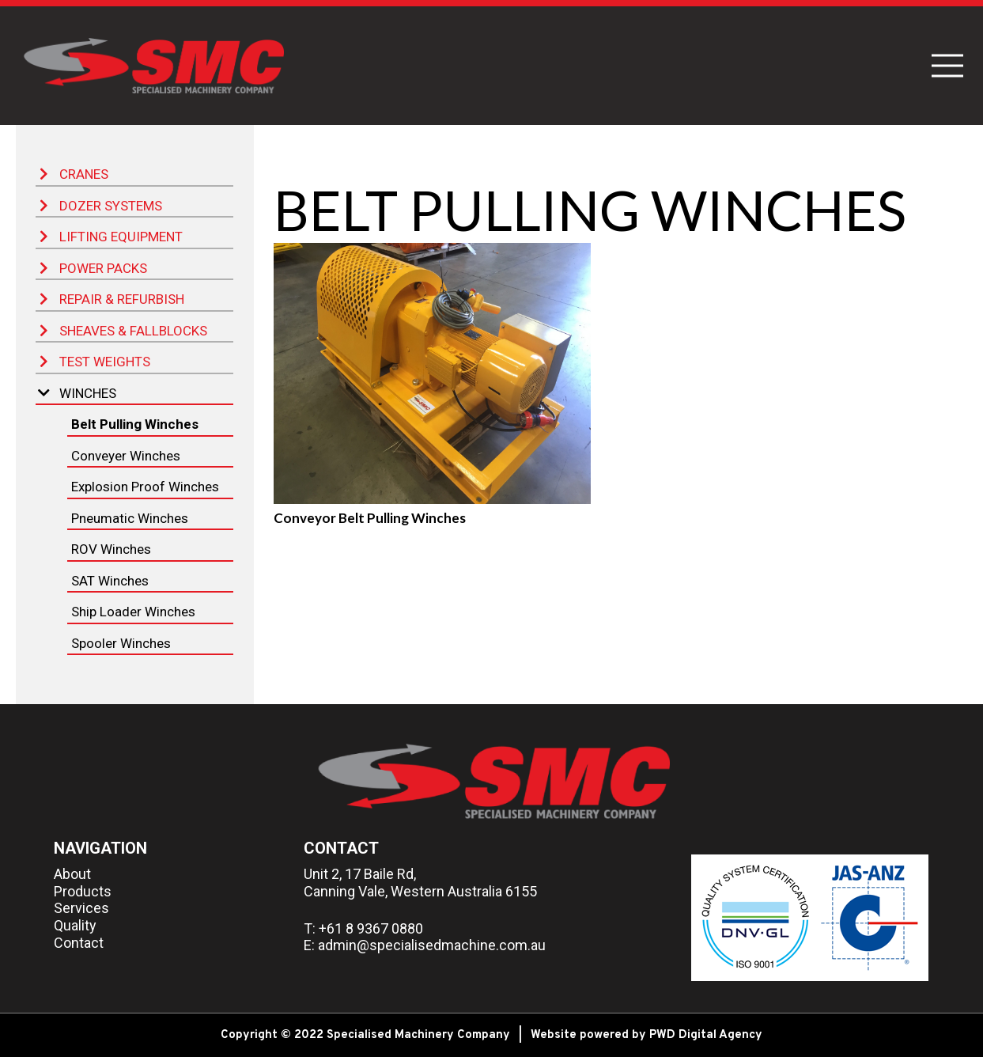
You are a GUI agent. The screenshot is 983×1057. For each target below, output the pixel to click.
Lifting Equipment (111, 236)
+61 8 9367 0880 (371, 928)
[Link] (153, 65)
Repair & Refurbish (112, 299)
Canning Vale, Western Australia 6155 (420, 891)
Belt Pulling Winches (134, 424)
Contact (79, 942)
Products (83, 891)
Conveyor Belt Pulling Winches (370, 518)
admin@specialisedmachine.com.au (432, 945)
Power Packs (93, 268)
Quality (75, 925)
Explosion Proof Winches (145, 486)
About (72, 874)
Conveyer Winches (125, 456)
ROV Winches (111, 549)
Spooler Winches (121, 643)
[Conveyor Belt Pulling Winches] (432, 373)
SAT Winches (110, 581)
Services (81, 908)
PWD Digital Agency (705, 1035)
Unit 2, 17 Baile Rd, (360, 874)
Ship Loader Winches (133, 611)
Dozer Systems (101, 206)
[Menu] (947, 65)
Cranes (74, 174)
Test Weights (95, 361)
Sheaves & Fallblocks (123, 331)
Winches (76, 393)
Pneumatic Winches (129, 518)
